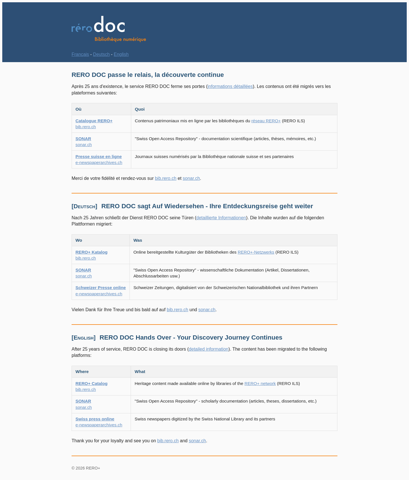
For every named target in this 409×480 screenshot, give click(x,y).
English (121, 54)
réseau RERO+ (266, 120)
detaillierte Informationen (221, 217)
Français (80, 54)
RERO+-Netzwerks (256, 252)
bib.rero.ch (165, 178)
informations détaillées (230, 86)
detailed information (209, 349)
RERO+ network (260, 383)
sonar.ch (191, 178)
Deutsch (101, 54)
